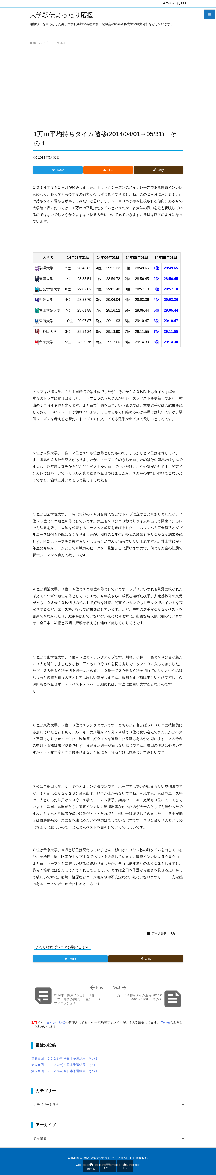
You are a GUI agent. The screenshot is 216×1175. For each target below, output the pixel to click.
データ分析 (58, 43)
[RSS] (108, 170)
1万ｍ (174, 933)
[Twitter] (58, 170)
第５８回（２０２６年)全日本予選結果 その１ (64, 1071)
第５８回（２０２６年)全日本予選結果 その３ (64, 1058)
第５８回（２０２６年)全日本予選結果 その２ (64, 1065)
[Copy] (158, 170)
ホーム (37, 43)
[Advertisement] (108, 83)
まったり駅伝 (56, 1022)
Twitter (165, 1022)
